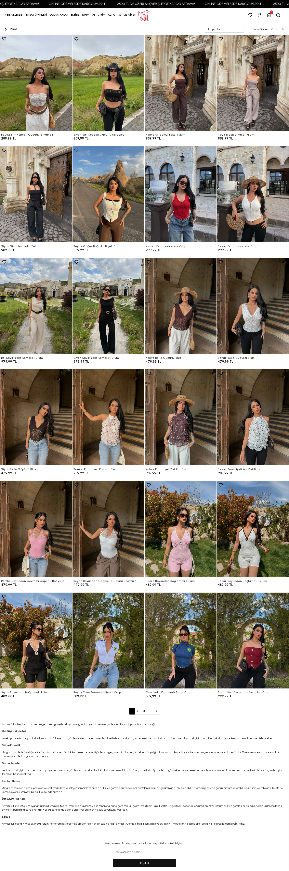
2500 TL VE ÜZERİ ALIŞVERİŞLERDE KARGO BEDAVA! (167, 4)
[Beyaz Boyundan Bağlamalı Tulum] (253, 529)
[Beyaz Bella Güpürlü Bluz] (253, 306)
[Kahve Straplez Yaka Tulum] (181, 83)
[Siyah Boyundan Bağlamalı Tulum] (36, 640)
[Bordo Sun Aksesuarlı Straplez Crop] (253, 640)
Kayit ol (144, 863)
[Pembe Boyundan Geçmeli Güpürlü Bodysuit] (36, 529)
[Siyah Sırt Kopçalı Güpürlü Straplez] (108, 83)
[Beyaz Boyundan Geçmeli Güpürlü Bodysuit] (108, 529)
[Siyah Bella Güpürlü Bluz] (36, 417)
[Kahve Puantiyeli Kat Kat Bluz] (181, 417)
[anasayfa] (144, 14)
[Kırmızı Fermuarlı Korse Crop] (181, 194)
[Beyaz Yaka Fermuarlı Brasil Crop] (108, 640)
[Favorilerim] (251, 14)
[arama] (279, 14)
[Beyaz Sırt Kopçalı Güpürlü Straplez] (36, 83)
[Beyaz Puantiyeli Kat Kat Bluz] (253, 417)
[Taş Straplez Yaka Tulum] (253, 83)
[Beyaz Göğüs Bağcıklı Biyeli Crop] (108, 194)
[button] (36, 15)
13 (156, 711)
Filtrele (10, 29)
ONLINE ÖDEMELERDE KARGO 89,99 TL (88, 4)
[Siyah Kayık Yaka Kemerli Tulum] (108, 306)
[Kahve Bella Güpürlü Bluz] (181, 306)
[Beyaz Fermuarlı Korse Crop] (253, 194)
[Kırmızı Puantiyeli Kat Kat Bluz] (108, 417)
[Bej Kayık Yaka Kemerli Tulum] (36, 306)
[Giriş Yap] (260, 14)
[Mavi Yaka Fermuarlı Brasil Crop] (181, 640)
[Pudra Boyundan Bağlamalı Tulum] (181, 529)
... (150, 711)
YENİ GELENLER (14, 14)
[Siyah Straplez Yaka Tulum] (36, 194)
